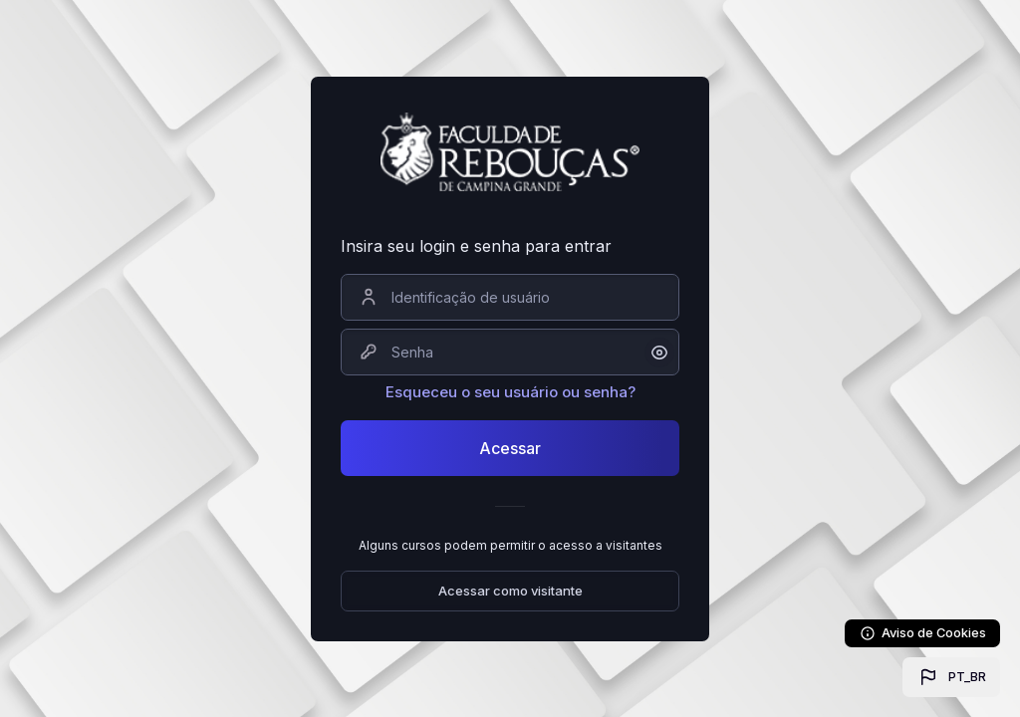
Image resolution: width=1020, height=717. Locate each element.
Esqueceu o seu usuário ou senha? (510, 391)
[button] (951, 677)
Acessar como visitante (510, 590)
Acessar (510, 448)
